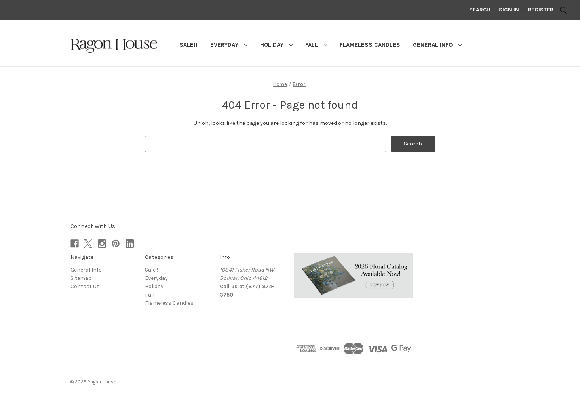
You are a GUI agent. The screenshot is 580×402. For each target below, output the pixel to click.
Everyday (228, 44)
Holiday (276, 44)
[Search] (563, 10)
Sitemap (81, 278)
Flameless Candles (370, 44)
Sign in (509, 9)
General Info (437, 44)
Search (479, 9)
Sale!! (188, 44)
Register (540, 9)
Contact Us (85, 286)
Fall (316, 44)
